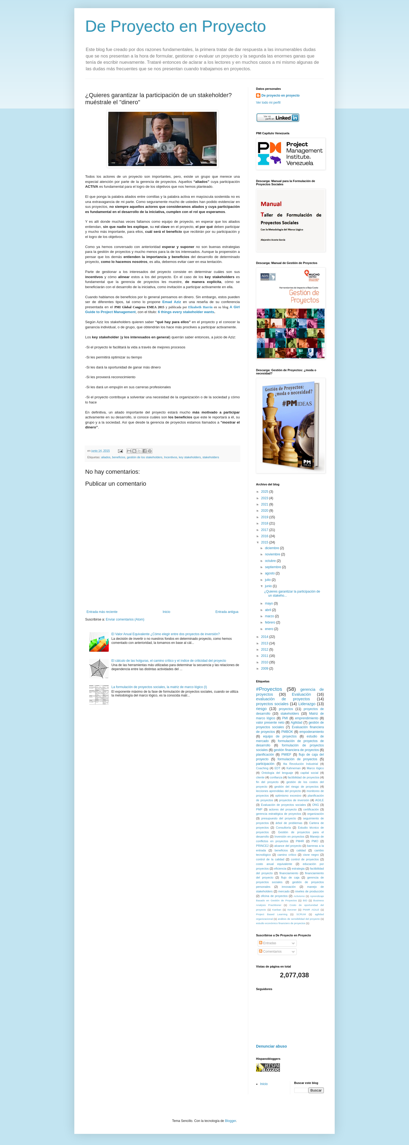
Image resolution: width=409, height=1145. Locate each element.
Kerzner (292, 909)
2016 (265, 536)
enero (269, 629)
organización (315, 813)
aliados (105, 457)
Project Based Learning (271, 914)
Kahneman (293, 768)
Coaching (262, 768)
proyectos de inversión (294, 800)
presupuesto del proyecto (278, 818)
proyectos (286, 709)
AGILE (319, 800)
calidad (301, 850)
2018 (265, 523)
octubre (271, 561)
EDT (277, 768)
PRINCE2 (262, 845)
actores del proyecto (283, 809)
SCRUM (301, 914)
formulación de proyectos (297, 759)
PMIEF (286, 754)
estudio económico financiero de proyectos (280, 923)
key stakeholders (190, 457)
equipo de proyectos (280, 736)
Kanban (276, 909)
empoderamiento (311, 732)
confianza (276, 777)
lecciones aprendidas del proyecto (278, 791)
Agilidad (296, 722)
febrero (270, 622)
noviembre (273, 554)
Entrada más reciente (102, 612)
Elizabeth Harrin (200, 307)
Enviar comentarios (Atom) (125, 619)
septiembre (273, 567)
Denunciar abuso (271, 1046)
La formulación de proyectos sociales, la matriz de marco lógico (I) (159, 687)
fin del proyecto (267, 782)
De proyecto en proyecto (280, 95)
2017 (265, 530)
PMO (315, 841)
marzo (270, 616)
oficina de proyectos (274, 896)
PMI (285, 718)
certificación (311, 809)
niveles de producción (309, 891)
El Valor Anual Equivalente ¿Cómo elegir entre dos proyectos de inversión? (165, 634)
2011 (265, 656)
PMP (259, 809)
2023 (265, 498)
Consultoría (283, 827)
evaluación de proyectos (283, 699)
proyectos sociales (272, 704)
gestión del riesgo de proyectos (296, 786)
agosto (270, 573)
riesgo (261, 709)
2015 (265, 542)
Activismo (299, 896)
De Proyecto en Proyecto (175, 26)
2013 (265, 643)
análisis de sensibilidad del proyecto (299, 918)
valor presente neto (270, 722)
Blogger (230, 1121)
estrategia (298, 868)
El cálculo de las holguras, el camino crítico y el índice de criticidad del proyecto (168, 661)
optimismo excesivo (288, 795)
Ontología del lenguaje (277, 772)
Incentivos (170, 457)
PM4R (300, 841)
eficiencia (280, 868)
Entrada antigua (226, 612)
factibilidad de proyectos (303, 777)
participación (265, 764)
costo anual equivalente (274, 864)
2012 (265, 649)
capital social (309, 772)
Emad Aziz (171, 302)
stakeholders (210, 457)
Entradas (267, 943)
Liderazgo (306, 704)
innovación (289, 886)
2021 (265, 504)
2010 (265, 662)
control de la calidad (270, 859)
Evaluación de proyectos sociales (283, 804)
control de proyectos (305, 859)
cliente (260, 777)
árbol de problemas (289, 823)
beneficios (118, 457)
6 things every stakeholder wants (186, 312)
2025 (265, 492)
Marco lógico (315, 768)
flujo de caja (290, 877)
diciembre (272, 548)
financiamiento (288, 873)
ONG (315, 804)
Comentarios (270, 951)
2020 (265, 511)
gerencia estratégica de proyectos (278, 813)
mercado (284, 891)
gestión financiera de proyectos (296, 750)
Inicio (166, 612)
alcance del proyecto (287, 845)
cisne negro (311, 854)
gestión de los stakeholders (144, 457)
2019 (265, 517)
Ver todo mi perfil (268, 102)
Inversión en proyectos (289, 836)
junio (269, 586)
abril (268, 610)
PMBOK (287, 732)
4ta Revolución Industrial (300, 763)
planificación (265, 754)
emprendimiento (306, 718)
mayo (269, 603)
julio (268, 580)
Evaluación (301, 694)
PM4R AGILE (311, 909)
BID (305, 900)
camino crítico (286, 854)
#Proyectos (269, 689)
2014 (265, 637)
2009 (265, 668)
